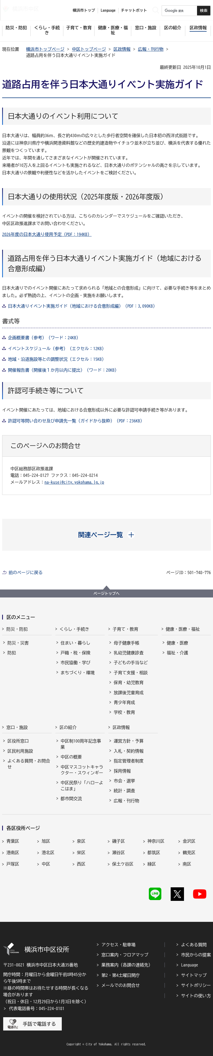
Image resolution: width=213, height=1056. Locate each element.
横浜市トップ (84, 10)
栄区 (81, 852)
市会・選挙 (124, 781)
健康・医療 (177, 643)
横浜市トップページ (45, 49)
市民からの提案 (196, 955)
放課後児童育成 (129, 692)
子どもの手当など (131, 662)
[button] (106, 534)
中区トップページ (89, 49)
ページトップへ (106, 593)
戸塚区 (12, 864)
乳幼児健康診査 (129, 653)
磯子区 (118, 841)
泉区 (81, 841)
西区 (81, 864)
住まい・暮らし (76, 643)
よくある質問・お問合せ (28, 764)
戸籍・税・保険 (76, 653)
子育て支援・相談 (131, 673)
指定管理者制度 (129, 761)
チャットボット (134, 10)
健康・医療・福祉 (183, 629)
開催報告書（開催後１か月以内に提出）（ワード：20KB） (63, 370)
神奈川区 (156, 841)
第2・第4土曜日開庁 (120, 975)
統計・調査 (124, 790)
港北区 (48, 852)
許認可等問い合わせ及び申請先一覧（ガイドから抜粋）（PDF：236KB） (76, 421)
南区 (187, 864)
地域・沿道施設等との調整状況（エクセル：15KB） (57, 359)
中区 (46, 864)
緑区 (152, 864)
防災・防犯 (17, 629)
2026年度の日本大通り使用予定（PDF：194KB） (47, 234)
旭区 (46, 841)
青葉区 (12, 841)
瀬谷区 (118, 852)
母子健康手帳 (126, 643)
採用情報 (122, 771)
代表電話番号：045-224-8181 (36, 1008)
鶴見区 (189, 852)
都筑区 (154, 852)
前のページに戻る (26, 572)
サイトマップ (194, 975)
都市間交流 (71, 798)
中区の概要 (71, 757)
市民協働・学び (76, 662)
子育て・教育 (125, 629)
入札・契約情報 (129, 751)
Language (189, 965)
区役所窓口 (18, 741)
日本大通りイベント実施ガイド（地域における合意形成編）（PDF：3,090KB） (82, 306)
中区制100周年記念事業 (81, 744)
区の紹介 (68, 727)
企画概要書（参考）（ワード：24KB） (44, 338)
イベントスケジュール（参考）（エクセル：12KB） (57, 348)
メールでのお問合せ (120, 985)
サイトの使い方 (196, 996)
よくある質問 (194, 945)
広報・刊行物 (150, 49)
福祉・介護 (177, 653)
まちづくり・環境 (78, 673)
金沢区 (189, 841)
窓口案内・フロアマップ (124, 955)
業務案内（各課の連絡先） (127, 965)
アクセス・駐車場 (118, 945)
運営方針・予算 (129, 741)
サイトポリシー (196, 985)
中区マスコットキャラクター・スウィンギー (82, 770)
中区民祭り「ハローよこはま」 (82, 786)
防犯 (11, 653)
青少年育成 (124, 702)
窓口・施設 (17, 727)
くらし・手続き (74, 629)
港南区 (12, 852)
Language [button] (108, 10)
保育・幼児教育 (129, 682)
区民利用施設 (20, 751)
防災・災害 (18, 643)
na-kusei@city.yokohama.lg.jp (74, 482)
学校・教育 (124, 712)
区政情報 (121, 49)
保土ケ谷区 (122, 864)
